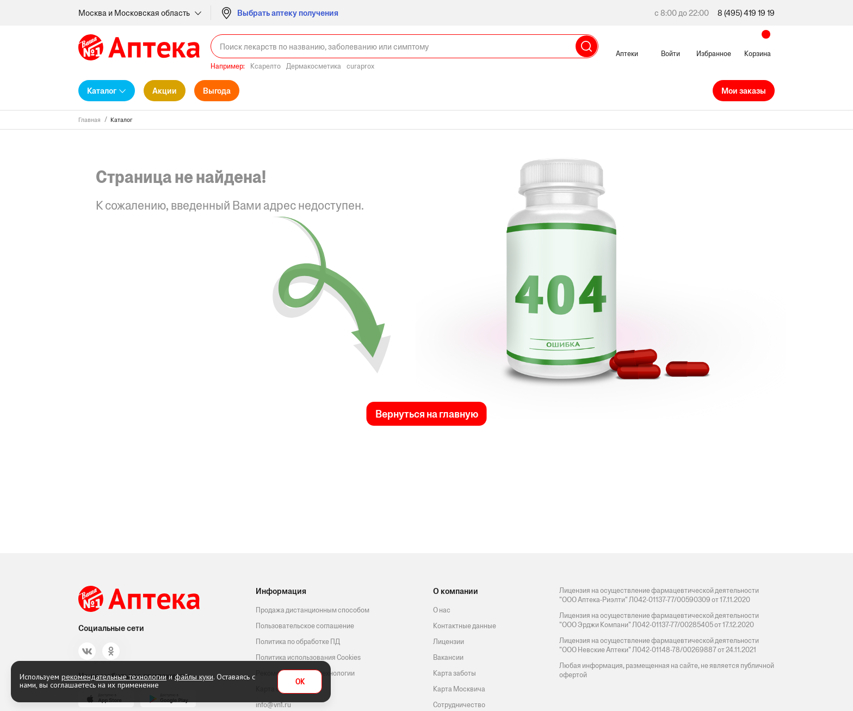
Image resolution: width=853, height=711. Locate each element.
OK (300, 682)
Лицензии (448, 641)
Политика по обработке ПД (298, 641)
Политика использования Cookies (308, 657)
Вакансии (448, 657)
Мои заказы (743, 90)
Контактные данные (464, 625)
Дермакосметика (313, 66)
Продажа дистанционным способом (312, 610)
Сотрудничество (459, 704)
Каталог (101, 90)
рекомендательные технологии (113, 677)
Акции (164, 90)
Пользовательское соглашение (305, 625)
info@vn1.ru (273, 704)
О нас (441, 610)
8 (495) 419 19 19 (746, 13)
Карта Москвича (459, 689)
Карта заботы (454, 673)
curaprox (360, 66)
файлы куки (194, 677)
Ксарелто (265, 66)
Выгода (217, 90)
